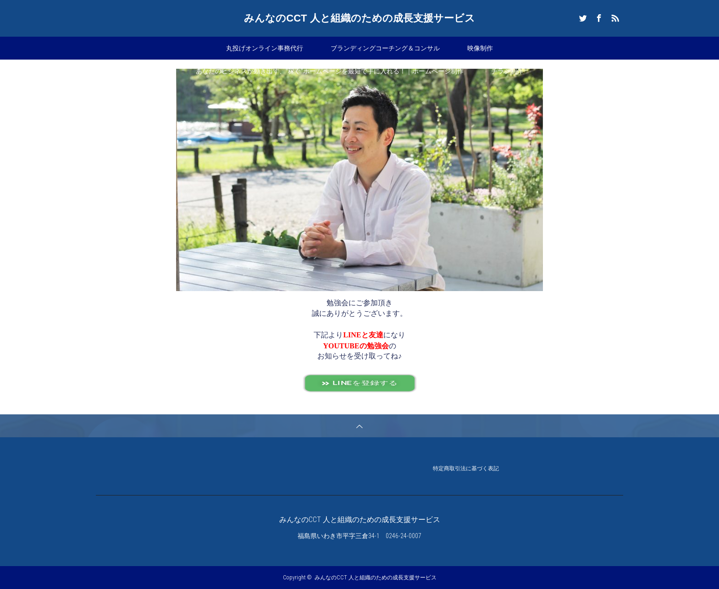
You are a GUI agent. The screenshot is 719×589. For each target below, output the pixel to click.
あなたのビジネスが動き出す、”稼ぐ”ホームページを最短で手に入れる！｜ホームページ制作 (329, 71)
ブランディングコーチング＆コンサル (385, 48)
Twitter (582, 16)
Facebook (598, 16)
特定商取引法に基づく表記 (466, 469)
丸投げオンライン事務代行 (264, 48)
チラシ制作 (507, 71)
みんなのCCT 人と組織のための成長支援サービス (359, 18)
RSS (614, 16)
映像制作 (480, 48)
